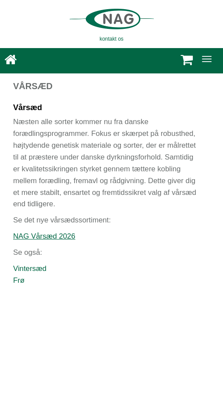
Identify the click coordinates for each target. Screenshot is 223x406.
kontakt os (111, 39)
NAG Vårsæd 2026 (44, 236)
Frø (19, 280)
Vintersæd (29, 268)
